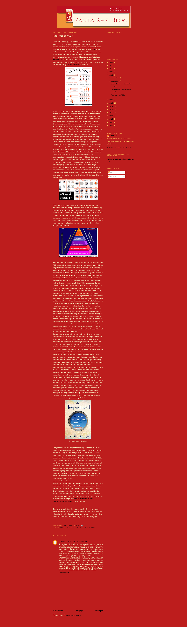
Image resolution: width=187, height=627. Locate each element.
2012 (112, 113)
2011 (112, 116)
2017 (112, 75)
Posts (111, 172)
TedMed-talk (57, 60)
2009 (112, 122)
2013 (112, 109)
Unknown (62, 541)
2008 (112, 125)
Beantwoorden (64, 573)
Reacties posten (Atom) (72, 615)
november (115, 81)
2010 (112, 119)
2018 (112, 72)
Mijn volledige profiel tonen (119, 147)
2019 (112, 69)
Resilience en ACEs (118, 95)
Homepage (79, 611)
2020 (112, 65)
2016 (112, 100)
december (115, 78)
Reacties (112, 176)
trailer (94, 49)
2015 (112, 103)
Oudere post (99, 611)
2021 (112, 62)
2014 (112, 106)
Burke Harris (69, 527)
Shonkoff (80, 527)
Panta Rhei (114, 136)
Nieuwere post (58, 611)
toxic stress (90, 527)
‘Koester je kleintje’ (73, 65)
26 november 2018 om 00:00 (77, 541)
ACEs (61, 527)
